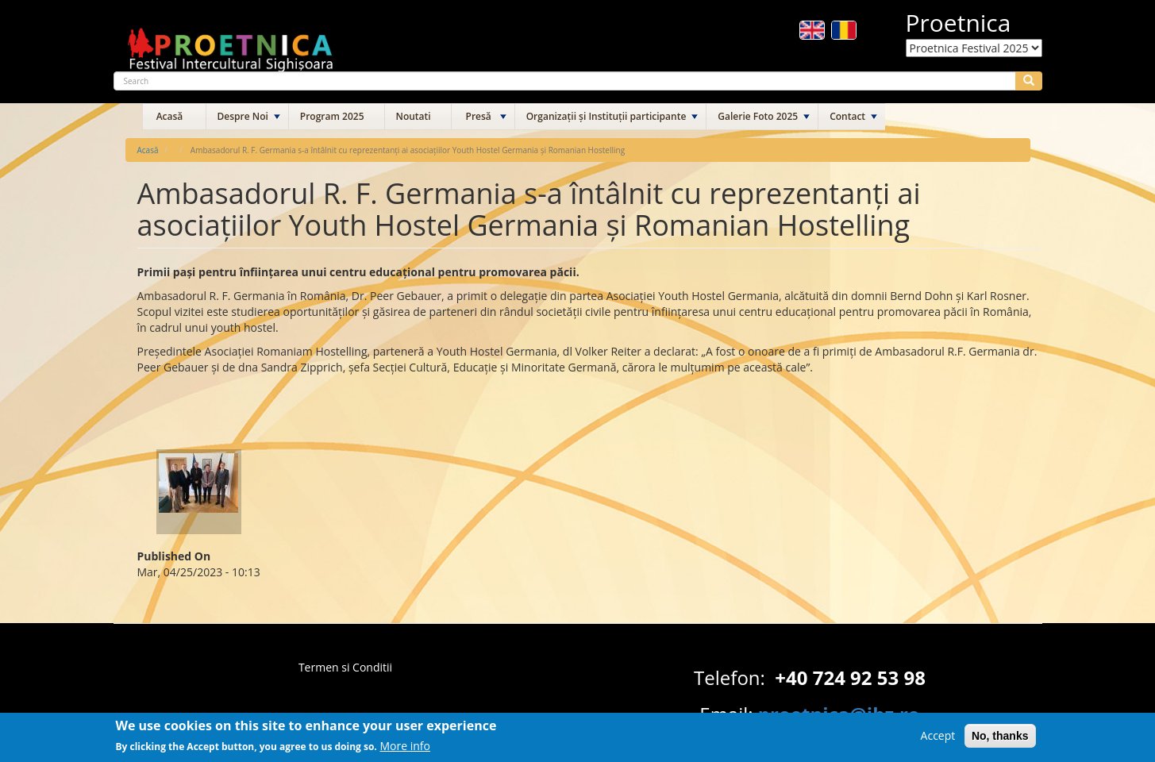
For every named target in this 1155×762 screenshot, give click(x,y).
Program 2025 (332, 116)
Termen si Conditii (345, 667)
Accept (938, 739)
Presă (478, 116)
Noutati (413, 116)
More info (404, 749)
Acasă (169, 116)
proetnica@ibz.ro (839, 714)
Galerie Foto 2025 (758, 116)
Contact (847, 116)
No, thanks (1000, 739)
